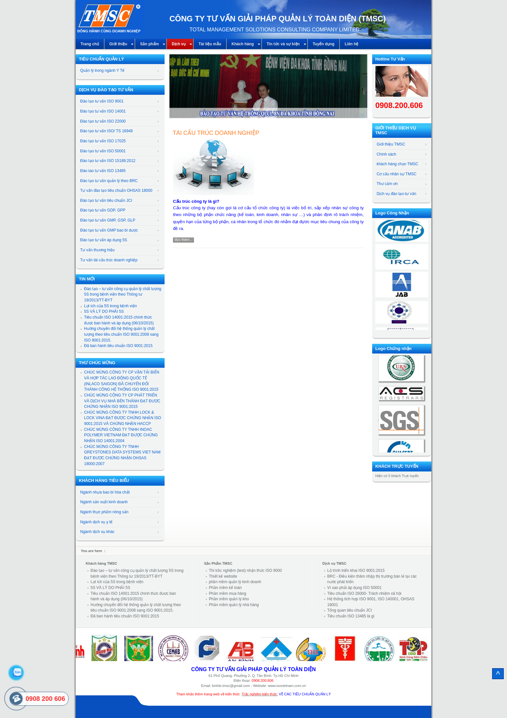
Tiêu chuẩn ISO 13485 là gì (350, 616)
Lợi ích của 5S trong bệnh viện (110, 306)
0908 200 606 (45, 698)
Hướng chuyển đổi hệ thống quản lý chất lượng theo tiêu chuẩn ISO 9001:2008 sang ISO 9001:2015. (121, 334)
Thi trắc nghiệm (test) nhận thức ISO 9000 (245, 570)
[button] (175, 90)
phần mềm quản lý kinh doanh (235, 582)
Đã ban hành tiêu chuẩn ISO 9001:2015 (118, 345)
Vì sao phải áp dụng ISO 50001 (354, 587)
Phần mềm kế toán (225, 587)
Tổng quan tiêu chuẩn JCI (349, 610)
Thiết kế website (223, 576)
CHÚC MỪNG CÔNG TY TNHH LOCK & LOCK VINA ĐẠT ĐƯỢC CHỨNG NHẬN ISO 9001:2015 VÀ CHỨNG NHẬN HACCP (122, 418)
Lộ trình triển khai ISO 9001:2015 (355, 570)
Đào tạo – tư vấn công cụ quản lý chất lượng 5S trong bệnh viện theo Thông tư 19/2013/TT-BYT (122, 294)
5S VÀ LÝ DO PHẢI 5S (104, 311)
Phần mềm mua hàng (227, 593)
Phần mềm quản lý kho (229, 599)
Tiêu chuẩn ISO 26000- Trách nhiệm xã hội (364, 593)
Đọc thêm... (183, 240)
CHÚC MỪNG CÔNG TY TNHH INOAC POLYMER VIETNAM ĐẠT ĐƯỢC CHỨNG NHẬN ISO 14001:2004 (121, 435)
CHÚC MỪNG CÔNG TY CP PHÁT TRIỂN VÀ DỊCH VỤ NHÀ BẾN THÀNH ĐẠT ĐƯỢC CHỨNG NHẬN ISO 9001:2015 (122, 401)
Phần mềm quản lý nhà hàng (234, 605)
